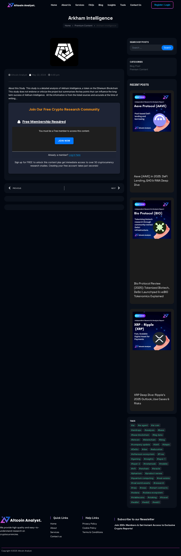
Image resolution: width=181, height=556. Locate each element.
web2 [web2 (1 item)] (146, 502)
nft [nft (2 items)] (134, 468)
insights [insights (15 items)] (149, 459)
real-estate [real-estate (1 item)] (164, 478)
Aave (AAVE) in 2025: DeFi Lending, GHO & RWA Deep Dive (151, 180)
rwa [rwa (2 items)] (134, 487)
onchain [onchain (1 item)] (145, 468)
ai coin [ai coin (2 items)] (156, 425)
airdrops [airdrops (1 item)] (137, 430)
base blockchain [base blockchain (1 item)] (141, 435)
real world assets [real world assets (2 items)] (141, 483)
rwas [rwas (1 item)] (143, 487)
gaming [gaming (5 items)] (136, 459)
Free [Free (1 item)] (161, 454)
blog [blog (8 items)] (162, 439)
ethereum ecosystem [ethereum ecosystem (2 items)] (143, 454)
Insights (112, 5)
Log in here (74, 155)
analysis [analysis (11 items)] (150, 430)
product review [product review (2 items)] (154, 473)
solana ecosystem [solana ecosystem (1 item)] (153, 492)
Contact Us (135, 5)
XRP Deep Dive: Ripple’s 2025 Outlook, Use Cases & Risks (151, 399)
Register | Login (162, 5)
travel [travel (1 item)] (165, 497)
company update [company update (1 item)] (141, 444)
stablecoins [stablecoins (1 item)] (138, 497)
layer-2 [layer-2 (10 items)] (136, 463)
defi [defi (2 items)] (157, 444)
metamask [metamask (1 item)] (150, 463)
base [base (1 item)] (161, 430)
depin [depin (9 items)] (167, 444)
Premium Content (83, 25)
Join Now (64, 140)
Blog (101, 5)
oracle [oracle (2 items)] (157, 468)
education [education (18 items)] (157, 449)
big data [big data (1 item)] (158, 435)
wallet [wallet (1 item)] (136, 502)
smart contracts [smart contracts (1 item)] (159, 487)
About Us (66, 5)
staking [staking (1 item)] (153, 497)
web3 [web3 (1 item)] (157, 502)
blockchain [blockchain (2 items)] (150, 439)
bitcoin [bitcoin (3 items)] (136, 439)
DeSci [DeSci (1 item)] (135, 449)
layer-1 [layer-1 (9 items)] (161, 459)
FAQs (91, 5)
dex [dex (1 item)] (145, 449)
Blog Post (135, 66)
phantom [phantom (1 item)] (137, 473)
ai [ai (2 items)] (133, 425)
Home (54, 5)
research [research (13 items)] (159, 483)
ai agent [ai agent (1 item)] (143, 425)
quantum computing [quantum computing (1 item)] (143, 478)
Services (79, 5)
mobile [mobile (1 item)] (164, 463)
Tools (123, 5)
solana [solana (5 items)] (136, 492)
